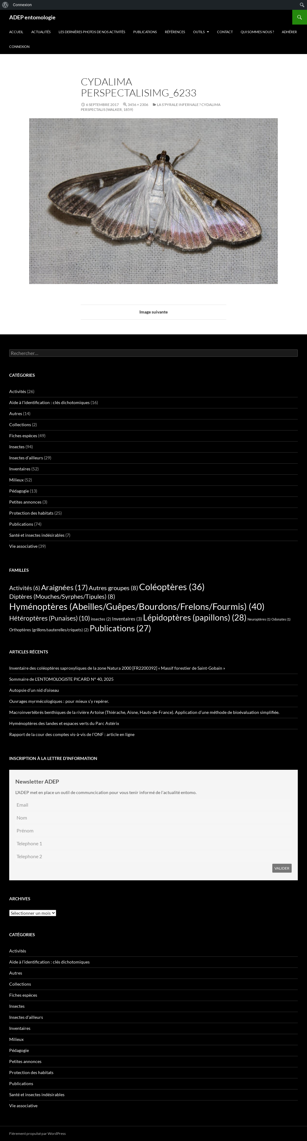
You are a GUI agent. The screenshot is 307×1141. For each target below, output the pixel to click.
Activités (17, 391)
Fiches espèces (23, 435)
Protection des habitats (31, 513)
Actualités (41, 32)
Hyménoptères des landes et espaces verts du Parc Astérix (64, 723)
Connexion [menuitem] (22, 4)
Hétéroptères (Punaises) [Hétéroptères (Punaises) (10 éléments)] (49, 618)
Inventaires (19, 468)
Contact (225, 32)
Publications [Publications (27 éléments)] (120, 628)
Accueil (16, 32)
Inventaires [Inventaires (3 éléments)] (127, 618)
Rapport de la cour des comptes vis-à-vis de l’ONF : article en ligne (71, 734)
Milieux (16, 479)
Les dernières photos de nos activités (92, 32)
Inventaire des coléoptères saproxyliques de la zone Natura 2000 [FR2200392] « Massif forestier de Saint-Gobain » (117, 668)
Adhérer (289, 32)
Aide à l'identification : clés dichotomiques (49, 402)
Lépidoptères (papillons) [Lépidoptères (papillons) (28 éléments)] (195, 617)
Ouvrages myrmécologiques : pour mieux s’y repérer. (59, 701)
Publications (145, 32)
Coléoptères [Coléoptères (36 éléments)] (172, 587)
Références (175, 32)
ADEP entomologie (32, 17)
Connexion (19, 47)
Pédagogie (19, 490)
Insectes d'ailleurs (26, 457)
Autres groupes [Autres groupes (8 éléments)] (113, 587)
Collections (20, 424)
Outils (199, 32)
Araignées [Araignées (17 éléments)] (64, 587)
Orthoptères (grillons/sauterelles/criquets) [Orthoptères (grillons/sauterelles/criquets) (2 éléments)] (49, 629)
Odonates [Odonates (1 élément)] (280, 619)
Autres (15, 413)
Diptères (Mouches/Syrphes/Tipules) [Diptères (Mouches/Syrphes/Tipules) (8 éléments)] (62, 596)
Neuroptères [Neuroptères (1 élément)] (258, 619)
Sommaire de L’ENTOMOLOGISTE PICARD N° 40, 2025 (61, 679)
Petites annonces (25, 501)
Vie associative (23, 546)
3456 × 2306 (138, 104)
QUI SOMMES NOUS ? (257, 32)
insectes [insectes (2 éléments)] (101, 619)
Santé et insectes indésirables (36, 535)
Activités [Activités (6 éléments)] (24, 588)
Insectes (17, 446)
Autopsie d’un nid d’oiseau (34, 690)
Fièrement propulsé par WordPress (37, 1133)
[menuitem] (5, 5)
